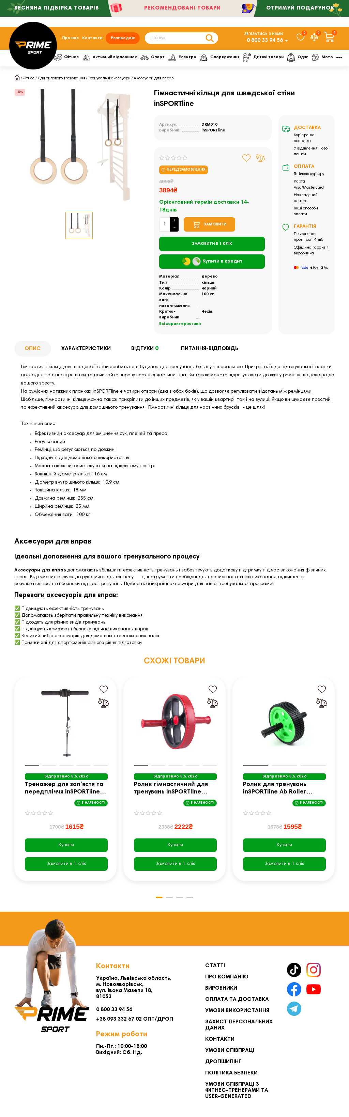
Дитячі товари (269, 57)
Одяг (304, 57)
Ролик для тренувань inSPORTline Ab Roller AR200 (274, 789)
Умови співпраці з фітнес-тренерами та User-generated (236, 1090)
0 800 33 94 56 (265, 40)
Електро (186, 57)
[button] (159, 897)
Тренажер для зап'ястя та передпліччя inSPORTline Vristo (64, 789)
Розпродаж (123, 38)
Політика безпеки (231, 1073)
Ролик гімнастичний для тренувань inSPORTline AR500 (171, 789)
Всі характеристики (180, 324)
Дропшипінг (223, 1062)
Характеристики (86, 348)
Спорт (155, 57)
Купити (66, 845)
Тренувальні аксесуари (109, 78)
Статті (215, 966)
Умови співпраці (229, 1050)
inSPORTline (213, 130)
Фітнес (66, 57)
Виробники (221, 988)
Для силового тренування (61, 78)
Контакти (92, 38)
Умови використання (237, 1010)
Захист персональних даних (239, 1025)
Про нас (70, 38)
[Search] (181, 38)
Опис (33, 348)
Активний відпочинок (111, 57)
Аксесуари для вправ (153, 78)
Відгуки (146, 349)
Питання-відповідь (209, 348)
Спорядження (224, 57)
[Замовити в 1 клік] (212, 244)
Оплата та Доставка (237, 999)
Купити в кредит (212, 261)
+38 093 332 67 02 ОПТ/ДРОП (134, 1019)
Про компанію (226, 977)
